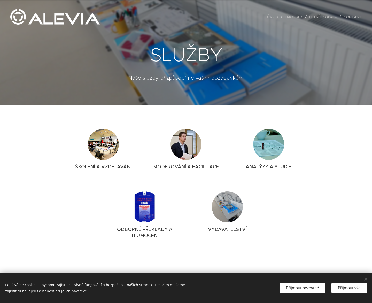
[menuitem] (274, 16)
